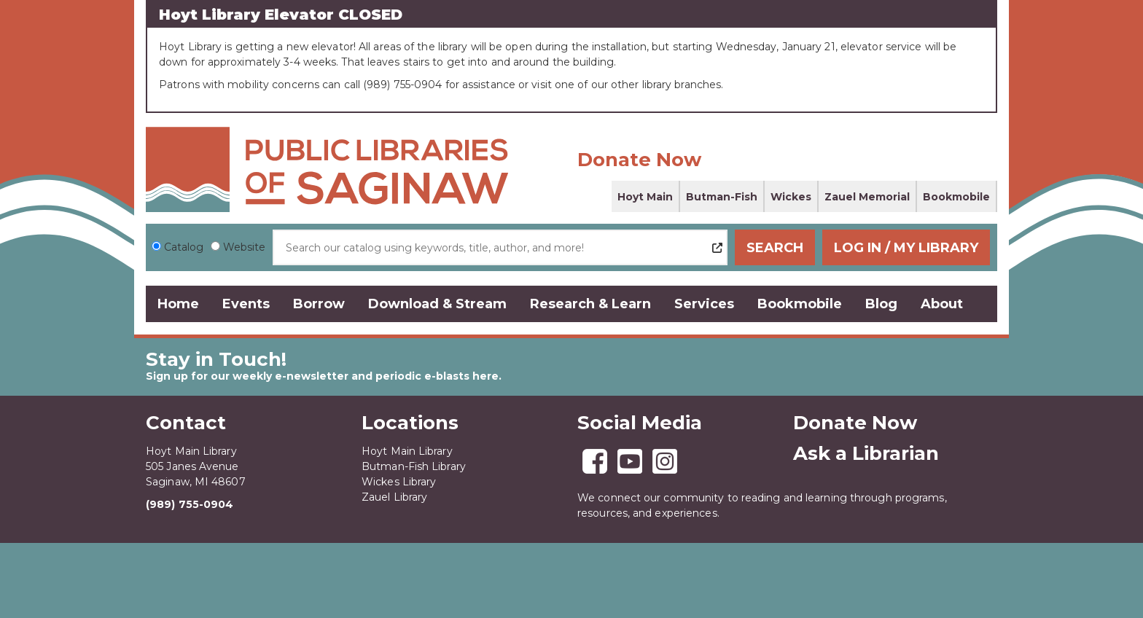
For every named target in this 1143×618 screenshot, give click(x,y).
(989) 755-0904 (189, 504)
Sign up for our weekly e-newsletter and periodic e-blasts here (322, 376)
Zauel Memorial (867, 196)
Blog (881, 304)
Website (244, 247)
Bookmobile (956, 196)
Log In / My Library (907, 248)
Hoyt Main (645, 196)
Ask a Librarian (866, 453)
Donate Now (639, 159)
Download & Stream (437, 304)
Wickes (791, 196)
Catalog (183, 247)
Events (246, 304)
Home (178, 304)
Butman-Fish (721, 196)
